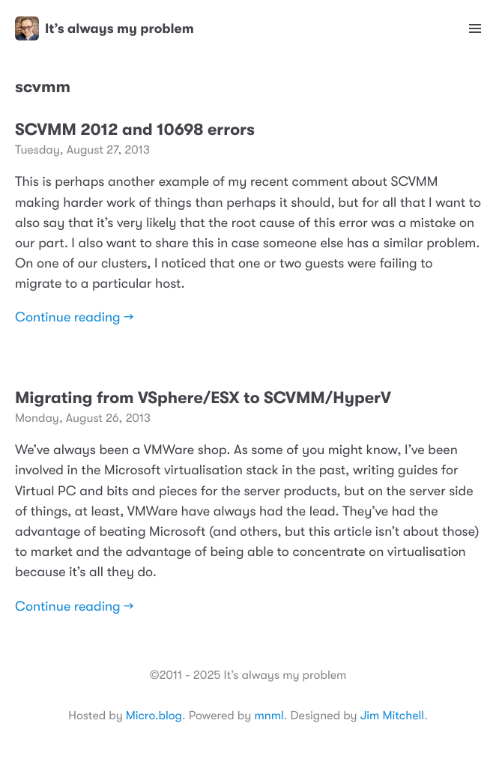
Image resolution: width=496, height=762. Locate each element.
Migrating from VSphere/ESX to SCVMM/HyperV (203, 398)
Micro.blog (154, 715)
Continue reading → (74, 317)
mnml (268, 715)
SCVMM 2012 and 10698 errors (135, 130)
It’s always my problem (104, 28)
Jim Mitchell (392, 715)
